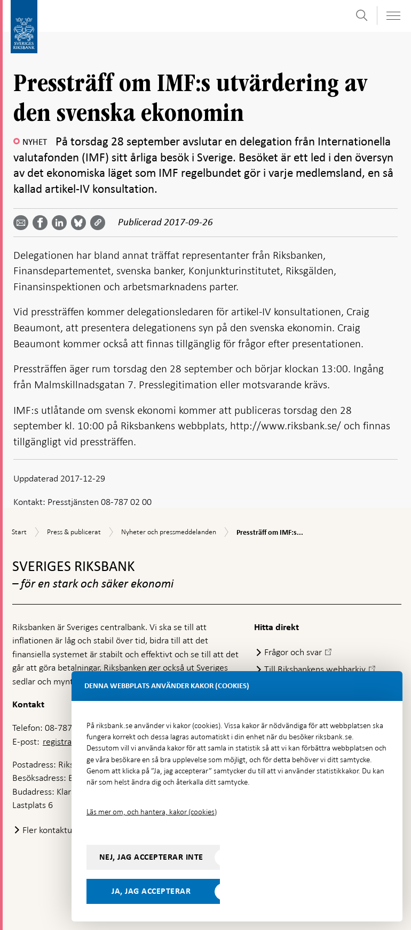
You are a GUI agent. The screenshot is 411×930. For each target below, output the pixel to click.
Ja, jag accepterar (151, 891)
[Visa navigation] (393, 15)
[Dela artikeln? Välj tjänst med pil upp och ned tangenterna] (61, 222)
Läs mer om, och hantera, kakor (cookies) (151, 812)
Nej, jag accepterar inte (151, 857)
